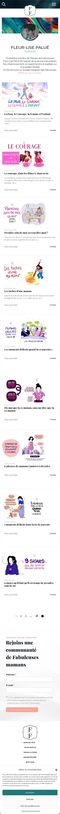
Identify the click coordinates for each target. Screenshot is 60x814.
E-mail (10, 685)
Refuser (30, 799)
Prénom (11, 675)
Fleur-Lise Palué (10, 130)
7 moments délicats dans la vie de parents (27, 524)
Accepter (30, 792)
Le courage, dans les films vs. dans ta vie (26, 173)
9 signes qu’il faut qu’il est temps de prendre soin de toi (29, 584)
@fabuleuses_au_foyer (29, 73)
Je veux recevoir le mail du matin (22, 709)
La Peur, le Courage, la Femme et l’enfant (27, 114)
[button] (56, 769)
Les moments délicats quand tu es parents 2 (28, 349)
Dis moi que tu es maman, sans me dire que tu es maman (29, 409)
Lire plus (53, 130)
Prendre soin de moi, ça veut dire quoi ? (26, 232)
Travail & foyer (30, 752)
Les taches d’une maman (18, 291)
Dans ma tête (9, 111)
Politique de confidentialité (30, 811)
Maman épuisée (10, 230)
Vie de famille (10, 346)
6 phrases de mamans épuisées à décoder (27, 466)
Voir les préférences (30, 806)
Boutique (30, 762)
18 (36, 616)
